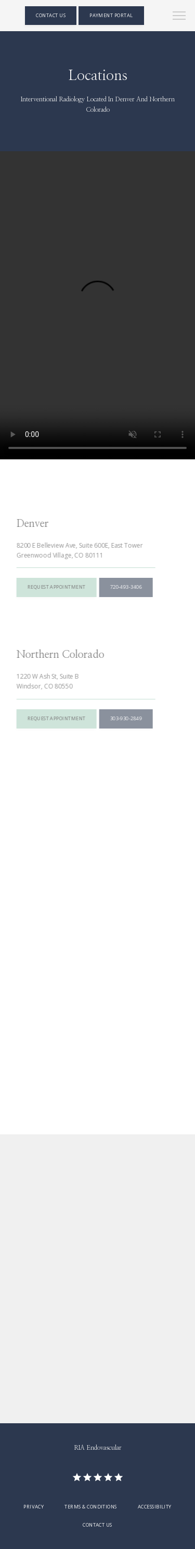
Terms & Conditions (90, 1506)
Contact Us (97, 1524)
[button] (179, 16)
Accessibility (155, 1506)
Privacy (33, 1506)
